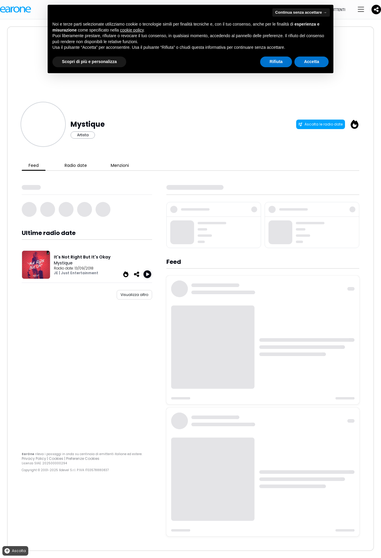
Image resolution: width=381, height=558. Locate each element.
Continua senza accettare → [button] (301, 12)
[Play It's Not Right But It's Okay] (147, 274)
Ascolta (15, 551)
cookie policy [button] (131, 30)
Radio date (76, 165)
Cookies (56, 458)
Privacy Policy (34, 458)
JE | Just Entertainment (76, 272)
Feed (34, 165)
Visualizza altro (134, 294)
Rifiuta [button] (276, 61)
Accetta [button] (311, 61)
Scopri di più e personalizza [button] (89, 61)
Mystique (63, 263)
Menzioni (120, 165)
